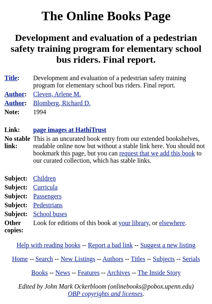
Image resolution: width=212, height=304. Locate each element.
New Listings (78, 258)
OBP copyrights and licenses (105, 293)
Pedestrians (48, 205)
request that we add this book (157, 153)
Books (39, 272)
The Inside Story (159, 272)
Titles (138, 258)
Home (20, 258)
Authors (112, 258)
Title (10, 77)
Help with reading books (49, 245)
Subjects (164, 258)
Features (89, 272)
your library (134, 222)
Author (14, 94)
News (62, 272)
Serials (191, 258)
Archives (118, 272)
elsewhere (172, 222)
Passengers (47, 196)
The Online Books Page (105, 16)
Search (44, 258)
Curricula (45, 187)
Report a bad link (110, 245)
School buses (50, 213)
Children (44, 178)
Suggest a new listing (167, 245)
